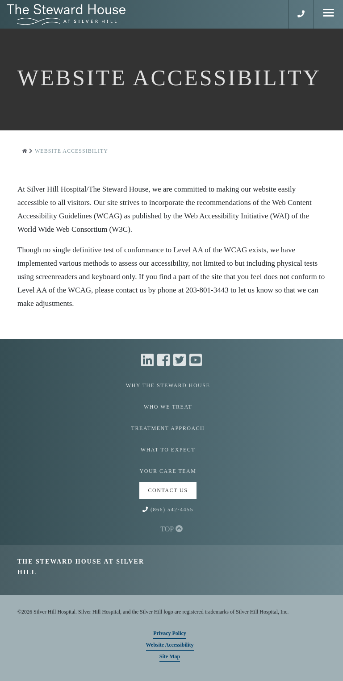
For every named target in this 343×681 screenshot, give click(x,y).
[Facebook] (165, 360)
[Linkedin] (149, 360)
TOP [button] (171, 529)
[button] (301, 14)
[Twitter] (181, 360)
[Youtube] (195, 360)
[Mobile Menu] (328, 14)
